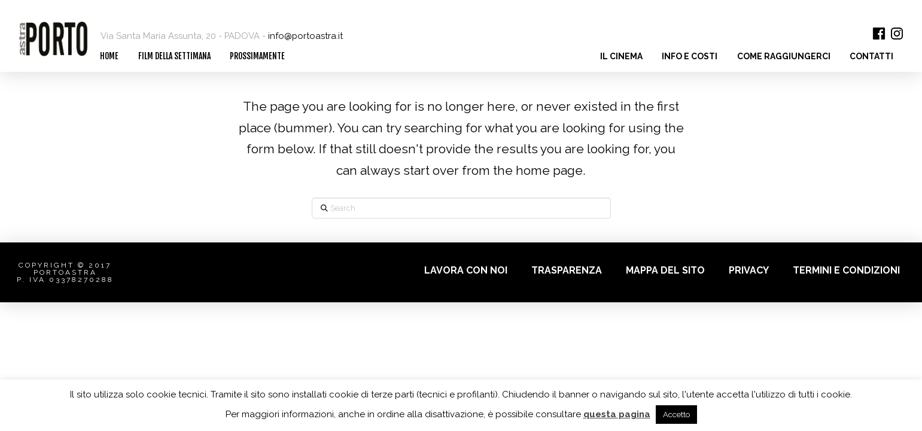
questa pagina (616, 414)
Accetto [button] (676, 414)
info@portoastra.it (305, 36)
